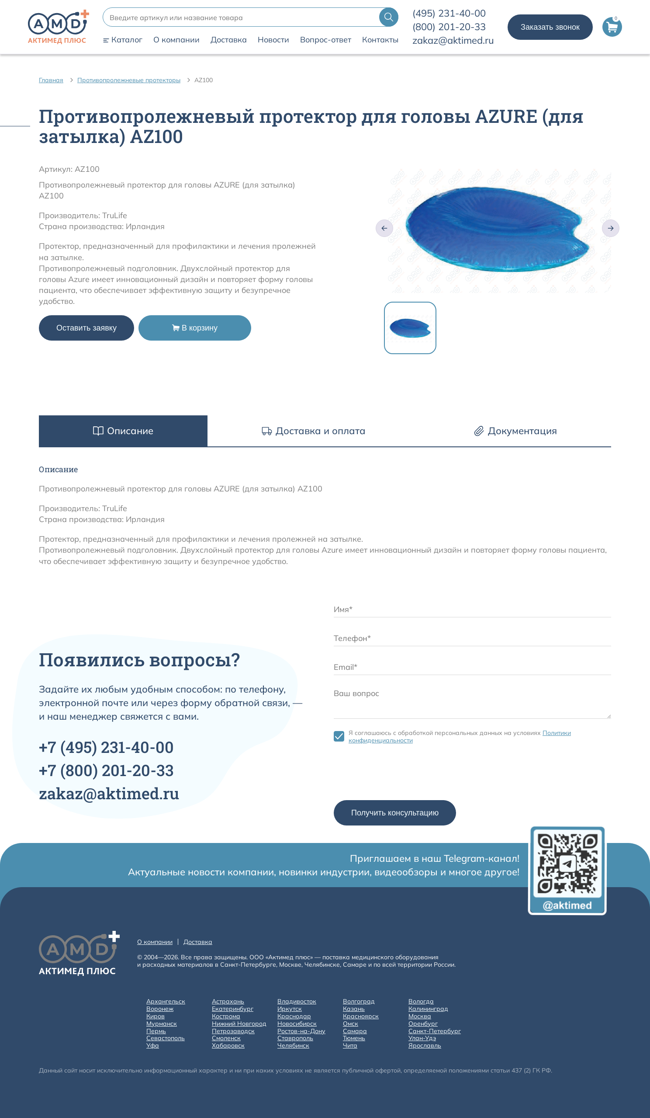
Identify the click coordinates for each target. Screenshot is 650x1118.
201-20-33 (449, 27)
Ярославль (424, 1045)
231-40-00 (449, 13)
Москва (419, 1016)
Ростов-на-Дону (301, 1031)
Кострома (226, 1016)
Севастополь (165, 1038)
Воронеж (159, 1009)
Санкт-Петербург (434, 1031)
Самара (355, 1031)
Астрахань (228, 1001)
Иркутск (289, 1009)
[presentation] (400, 774)
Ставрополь (295, 1038)
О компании (176, 40)
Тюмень (354, 1038)
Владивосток (296, 1001)
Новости (273, 40)
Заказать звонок (550, 27)
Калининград (428, 1009)
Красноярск (361, 1016)
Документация (515, 431)
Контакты (380, 40)
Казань (354, 1009)
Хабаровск (228, 1045)
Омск (350, 1023)
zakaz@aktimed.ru (453, 40)
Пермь (156, 1031)
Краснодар (294, 1016)
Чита (350, 1045)
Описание (123, 431)
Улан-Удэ (422, 1038)
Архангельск (165, 1001)
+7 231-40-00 (106, 746)
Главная (51, 80)
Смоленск (226, 1038)
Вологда (421, 1001)
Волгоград (359, 1001)
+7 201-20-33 (106, 769)
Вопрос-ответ (325, 40)
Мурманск (161, 1023)
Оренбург (423, 1023)
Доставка (229, 40)
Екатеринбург (232, 1009)
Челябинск (293, 1045)
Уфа (152, 1045)
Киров (155, 1016)
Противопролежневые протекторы (128, 80)
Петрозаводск (233, 1031)
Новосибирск (297, 1023)
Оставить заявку (86, 328)
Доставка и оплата (314, 431)
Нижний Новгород (239, 1023)
